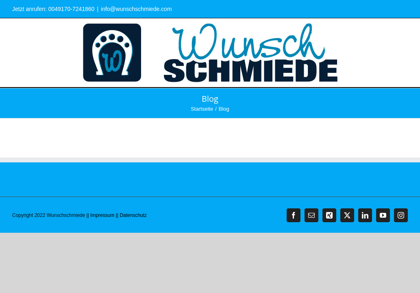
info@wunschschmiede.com (136, 9)
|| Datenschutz (131, 215)
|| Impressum (101, 215)
